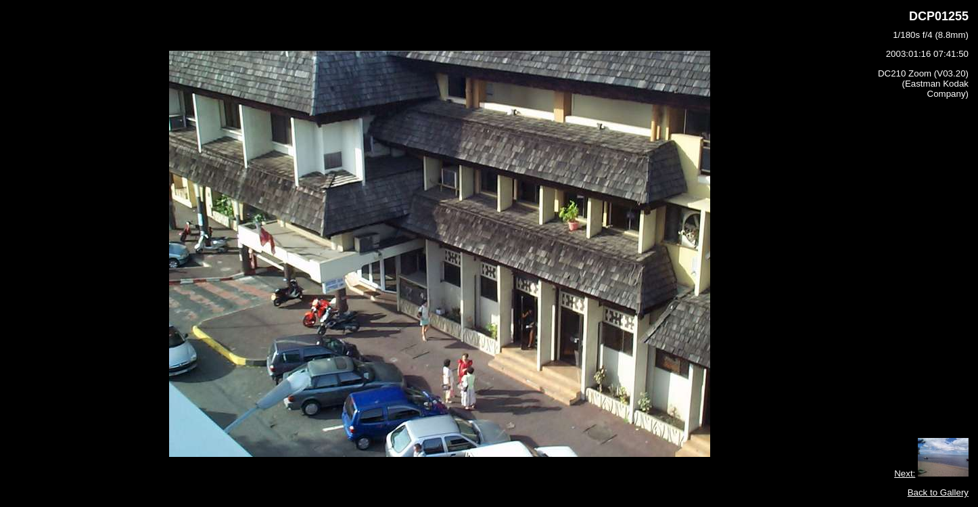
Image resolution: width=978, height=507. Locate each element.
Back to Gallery (938, 473)
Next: (904, 454)
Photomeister (516, 497)
